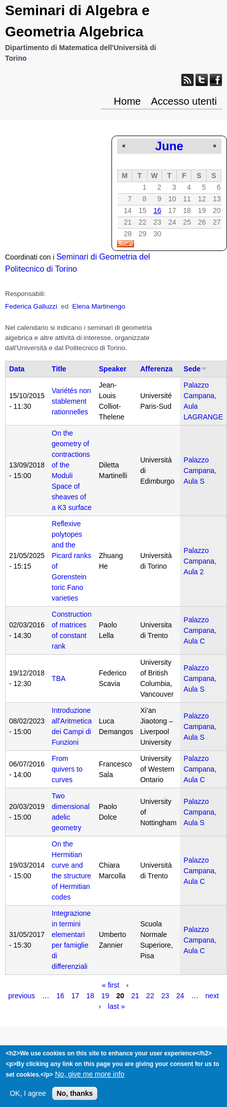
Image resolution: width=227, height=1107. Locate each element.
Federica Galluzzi (31, 306)
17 (75, 996)
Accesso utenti (184, 101)
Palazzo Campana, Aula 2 (199, 561)
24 (180, 996)
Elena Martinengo (98, 306)
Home (127, 101)
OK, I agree (28, 1099)
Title (59, 369)
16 (158, 210)
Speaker (112, 369)
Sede (195, 369)
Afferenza (156, 369)
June (169, 146)
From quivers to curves (67, 769)
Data (16, 369)
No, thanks (75, 1099)
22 (150, 996)
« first (110, 985)
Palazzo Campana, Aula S (199, 470)
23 (165, 996)
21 (135, 996)
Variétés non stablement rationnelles (71, 401)
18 (90, 996)
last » (116, 1006)
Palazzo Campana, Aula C (199, 630)
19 (105, 996)
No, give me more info (89, 1080)
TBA (58, 678)
